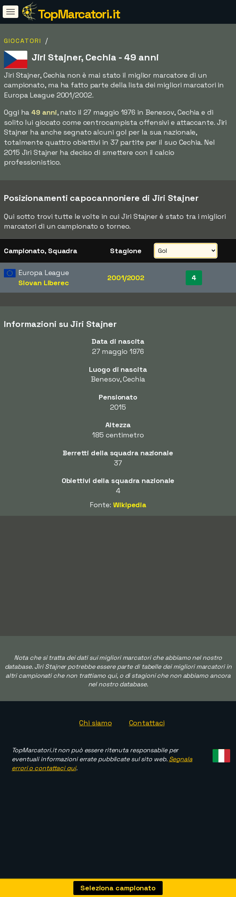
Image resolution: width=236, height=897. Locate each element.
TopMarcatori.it (79, 14)
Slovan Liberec (43, 282)
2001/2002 (125, 277)
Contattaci (147, 741)
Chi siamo (95, 741)
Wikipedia (129, 504)
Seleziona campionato (118, 887)
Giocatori (22, 41)
